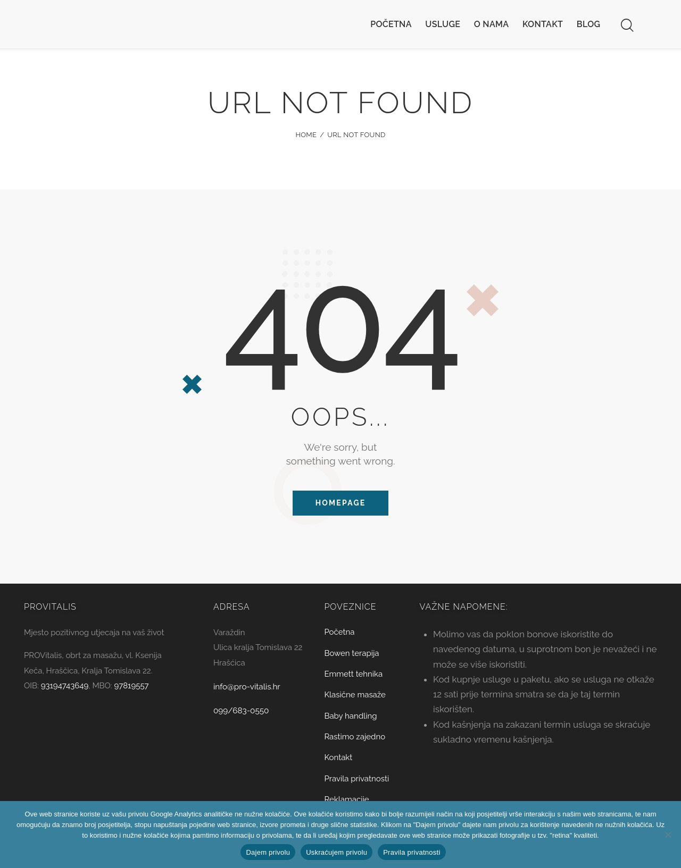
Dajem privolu (268, 852)
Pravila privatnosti (411, 852)
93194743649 (65, 690)
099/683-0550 (244, 714)
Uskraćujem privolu (336, 852)
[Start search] (626, 25)
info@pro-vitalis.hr (250, 690)
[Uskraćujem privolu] (667, 834)
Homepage (340, 504)
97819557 (131, 690)
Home (306, 135)
